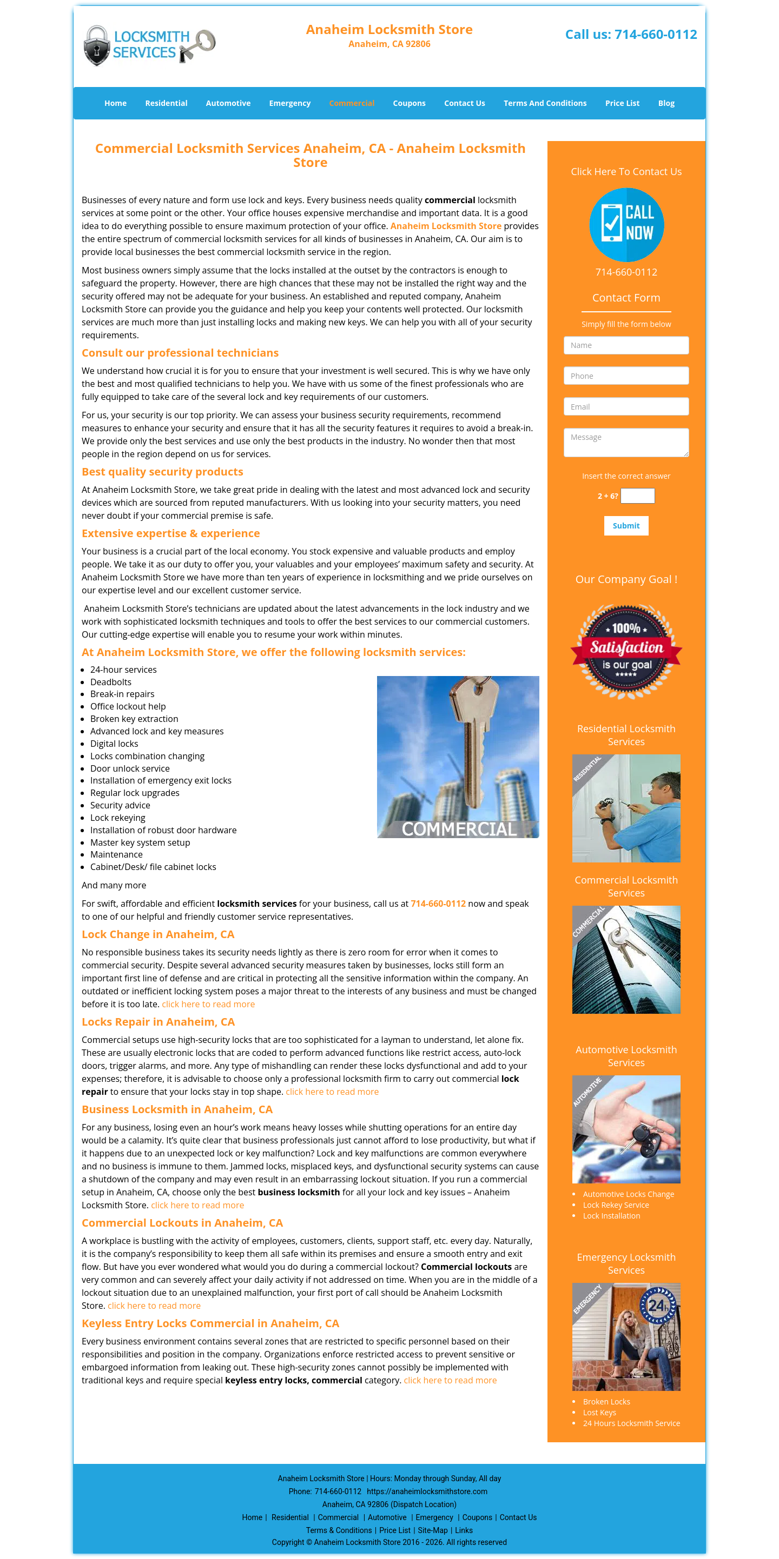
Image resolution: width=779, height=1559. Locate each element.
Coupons (409, 103)
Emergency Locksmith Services (626, 1263)
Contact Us (464, 103)
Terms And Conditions (545, 103)
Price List (622, 103)
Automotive (228, 103)
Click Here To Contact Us (626, 171)
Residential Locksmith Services (626, 735)
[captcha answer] (637, 496)
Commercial (352, 103)
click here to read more (208, 1004)
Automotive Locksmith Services (626, 1056)
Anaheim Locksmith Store (446, 226)
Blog (666, 103)
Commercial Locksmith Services (626, 886)
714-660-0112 (656, 34)
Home (115, 103)
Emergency (290, 103)
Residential (167, 103)
